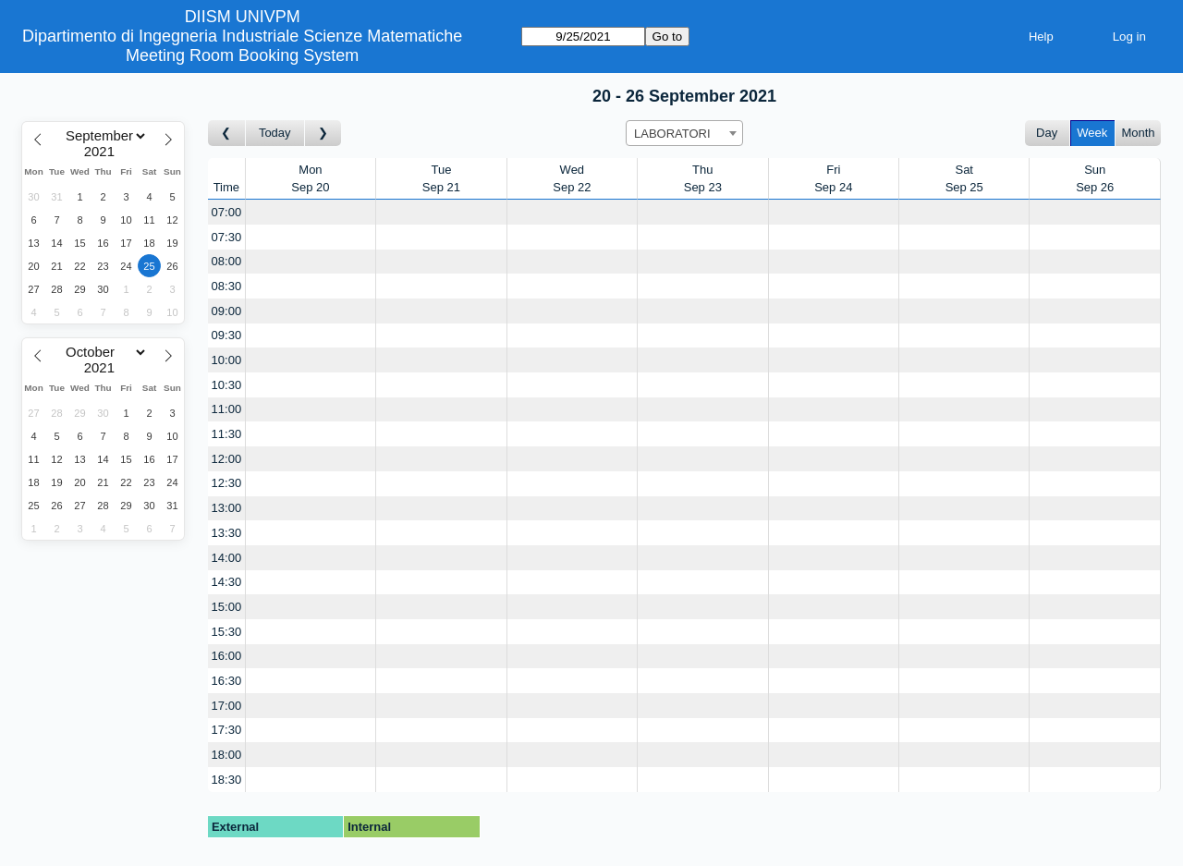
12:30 (227, 483)
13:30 (227, 533)
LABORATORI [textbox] (672, 133)
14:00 (227, 558)
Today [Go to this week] (275, 133)
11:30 (227, 434)
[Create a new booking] (310, 212)
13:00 (227, 508)
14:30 (227, 582)
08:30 (227, 286)
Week (1092, 133)
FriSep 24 (833, 179)
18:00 (227, 755)
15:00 (227, 607)
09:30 (227, 335)
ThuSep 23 (703, 179)
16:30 (227, 681)
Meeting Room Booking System (242, 55)
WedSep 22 (572, 179)
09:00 (227, 311)
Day (1046, 133)
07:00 (227, 212)
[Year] (103, 151)
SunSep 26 (1095, 179)
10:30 (227, 385)
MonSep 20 (310, 179)
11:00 (227, 409)
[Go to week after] (323, 133)
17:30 (227, 730)
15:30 (227, 632)
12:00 (227, 459)
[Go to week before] (227, 133)
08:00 (227, 261)
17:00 (227, 706)
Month (1137, 133)
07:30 (227, 237)
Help (1041, 36)
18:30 (227, 780)
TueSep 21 (441, 179)
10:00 (227, 360)
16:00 (227, 656)
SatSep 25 (964, 179)
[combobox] (684, 133)
